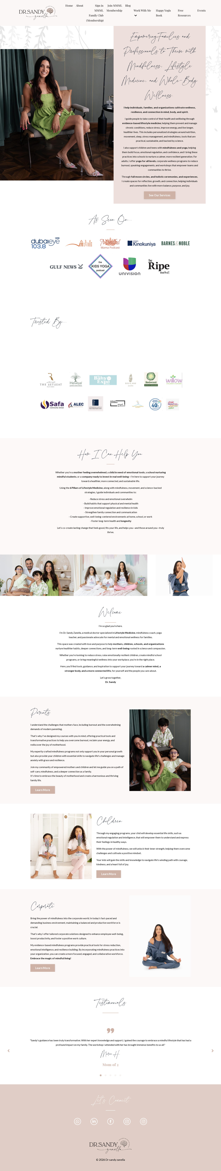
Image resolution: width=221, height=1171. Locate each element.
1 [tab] (100, 1077)
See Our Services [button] (160, 195)
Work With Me (142, 13)
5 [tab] (120, 1077)
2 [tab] (105, 1077)
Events (201, 10)
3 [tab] (110, 1077)
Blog (128, 5)
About (79, 5)
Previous (8, 1053)
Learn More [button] (42, 791)
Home (69, 5)
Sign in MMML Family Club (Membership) (94, 13)
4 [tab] (115, 1077)
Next (212, 1053)
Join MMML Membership (114, 8)
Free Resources (184, 13)
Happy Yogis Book (163, 13)
